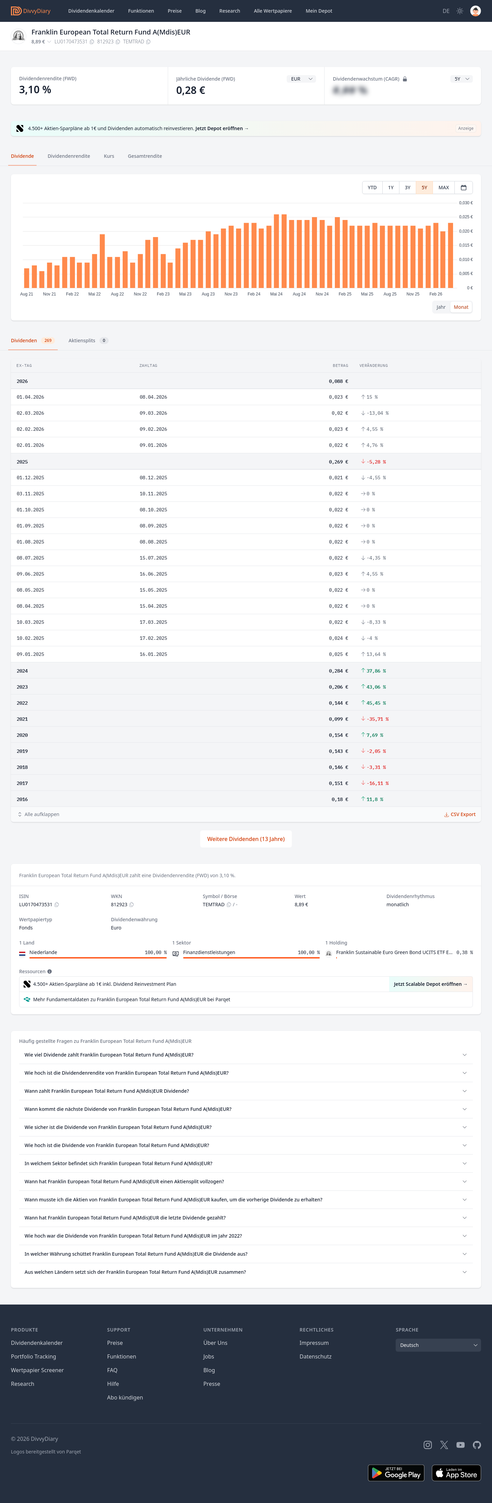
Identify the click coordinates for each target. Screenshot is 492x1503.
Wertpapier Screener (37, 1370)
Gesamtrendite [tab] (145, 156)
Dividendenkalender (91, 11)
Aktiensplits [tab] (89, 340)
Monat (461, 307)
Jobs (208, 1356)
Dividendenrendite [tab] (68, 156)
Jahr (441, 307)
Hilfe (113, 1384)
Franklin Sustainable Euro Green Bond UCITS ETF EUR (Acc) (395, 952)
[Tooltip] (48, 971)
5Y (424, 187)
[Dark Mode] (460, 11)
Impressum (314, 1343)
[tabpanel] (246, 247)
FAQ (112, 1370)
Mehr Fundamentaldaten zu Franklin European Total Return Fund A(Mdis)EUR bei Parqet (131, 999)
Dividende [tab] (22, 156)
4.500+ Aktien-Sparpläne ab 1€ (104, 984)
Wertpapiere (273, 11)
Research (23, 1384)
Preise (175, 11)
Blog (209, 1370)
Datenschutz (316, 1356)
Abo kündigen (125, 1397)
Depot (319, 11)
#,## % (350, 90)
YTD (372, 187)
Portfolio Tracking (33, 1356)
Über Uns (215, 1343)
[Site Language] (446, 10)
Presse (211, 1384)
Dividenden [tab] (33, 340)
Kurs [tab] (109, 156)
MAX (443, 187)
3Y (407, 187)
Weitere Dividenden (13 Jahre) (246, 839)
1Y (391, 187)
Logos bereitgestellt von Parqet (46, 1451)
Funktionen (141, 11)
